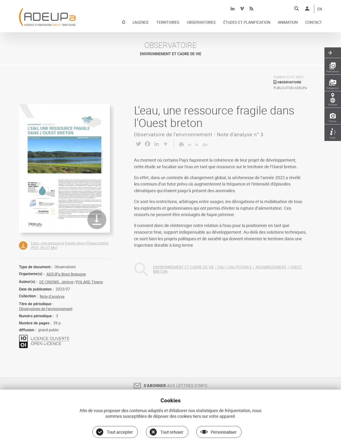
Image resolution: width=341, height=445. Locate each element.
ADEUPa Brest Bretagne (66, 274)
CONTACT (313, 22)
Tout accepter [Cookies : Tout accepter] (120, 432)
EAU (221, 267)
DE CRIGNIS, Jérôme (56, 282)
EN (319, 9)
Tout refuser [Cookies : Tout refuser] (171, 432)
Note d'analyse (52, 296)
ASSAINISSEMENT (271, 267)
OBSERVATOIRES (201, 22)
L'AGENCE (141, 22)
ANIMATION (288, 22)
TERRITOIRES (167, 22)
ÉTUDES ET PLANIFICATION (246, 22)
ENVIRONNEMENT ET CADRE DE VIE (183, 267)
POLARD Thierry (89, 282)
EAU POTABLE (240, 267)
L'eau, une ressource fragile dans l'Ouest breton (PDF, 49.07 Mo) (70, 245)
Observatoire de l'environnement (45, 308)
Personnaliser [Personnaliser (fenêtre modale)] (224, 432)
